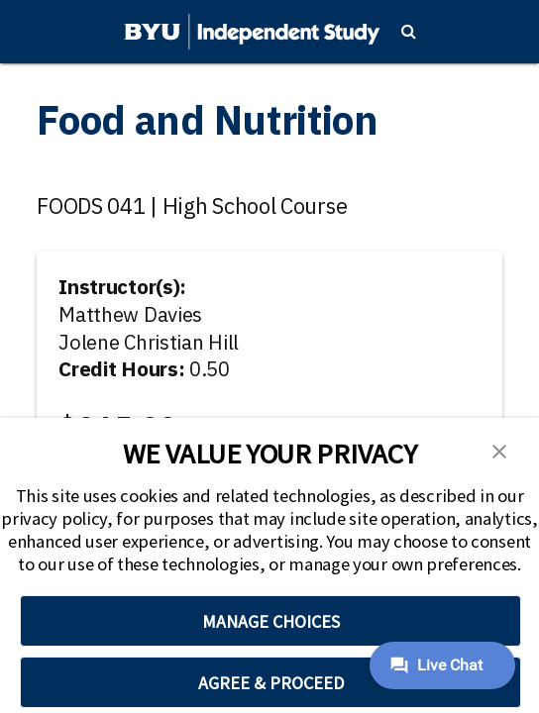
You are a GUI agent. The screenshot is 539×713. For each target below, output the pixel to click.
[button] (499, 449)
